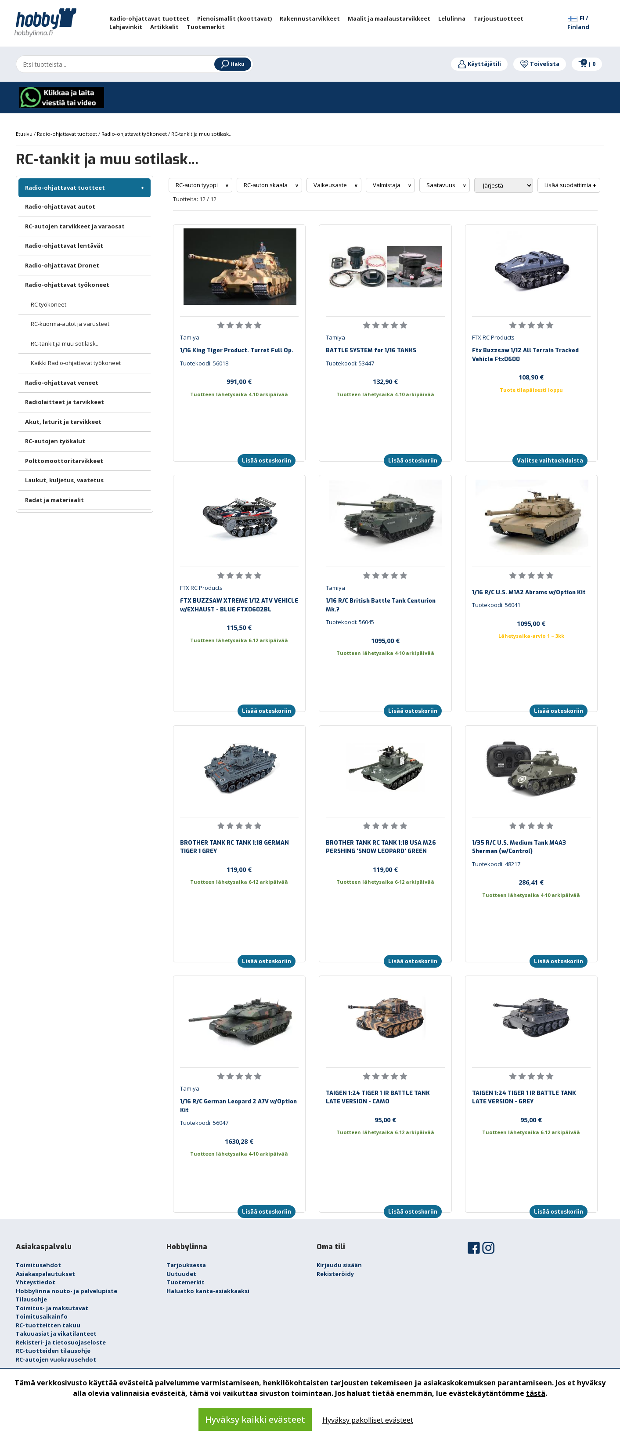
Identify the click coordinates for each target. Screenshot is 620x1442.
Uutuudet (181, 1274)
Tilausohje (31, 1299)
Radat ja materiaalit (54, 500)
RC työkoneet (48, 304)
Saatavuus (441, 185)
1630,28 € (239, 1141)
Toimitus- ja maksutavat (52, 1308)
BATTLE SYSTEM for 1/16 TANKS (371, 350)
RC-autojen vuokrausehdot (56, 1359)
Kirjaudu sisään (339, 1265)
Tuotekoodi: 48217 (496, 864)
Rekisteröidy (335, 1274)
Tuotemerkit (185, 1282)
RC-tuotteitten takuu (48, 1325)
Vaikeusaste (331, 185)
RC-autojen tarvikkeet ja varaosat (75, 226)
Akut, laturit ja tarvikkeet (63, 422)
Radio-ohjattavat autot (60, 206)
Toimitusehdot (38, 1265)
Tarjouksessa (186, 1265)
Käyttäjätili (479, 64)
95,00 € (385, 1119)
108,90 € (531, 376)
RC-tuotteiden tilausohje (53, 1351)
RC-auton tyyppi (197, 185)
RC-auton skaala (266, 185)
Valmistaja (387, 185)
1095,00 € (385, 640)
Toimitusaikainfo (42, 1316)
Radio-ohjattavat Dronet (62, 265)
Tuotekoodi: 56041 (496, 605)
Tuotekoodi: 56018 (204, 363)
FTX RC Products (493, 337)
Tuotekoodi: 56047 (204, 1123)
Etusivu (25, 133)
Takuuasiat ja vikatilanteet (56, 1333)
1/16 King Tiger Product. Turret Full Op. (236, 350)
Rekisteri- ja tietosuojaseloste (61, 1342)
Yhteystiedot (35, 1282)
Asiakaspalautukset (45, 1274)
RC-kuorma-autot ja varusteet (70, 324)
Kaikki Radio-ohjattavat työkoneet (76, 363)
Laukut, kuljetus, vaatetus (64, 480)
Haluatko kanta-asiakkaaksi (207, 1291)
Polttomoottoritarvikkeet (64, 461)
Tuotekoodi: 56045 (350, 622)
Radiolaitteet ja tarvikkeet (64, 402)
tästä (535, 1393)
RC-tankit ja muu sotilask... (65, 343)
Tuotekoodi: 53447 (350, 363)
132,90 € (385, 381)
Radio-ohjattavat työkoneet (67, 285)
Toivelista (539, 64)
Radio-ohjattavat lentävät (64, 245)
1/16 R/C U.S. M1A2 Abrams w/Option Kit (529, 592)
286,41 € (531, 882)
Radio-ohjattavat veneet (61, 383)
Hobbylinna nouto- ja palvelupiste (66, 1291)
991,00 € (239, 381)
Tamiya (189, 337)
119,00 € (239, 869)
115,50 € (239, 627)
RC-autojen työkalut (55, 441)
